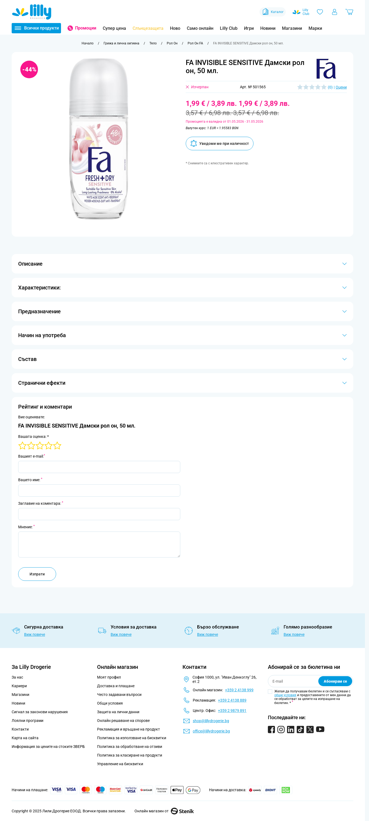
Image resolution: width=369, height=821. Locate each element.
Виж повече (34, 634)
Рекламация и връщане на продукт (129, 729)
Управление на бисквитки (120, 764)
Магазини (292, 28)
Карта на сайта (25, 738)
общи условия (285, 695)
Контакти (20, 729)
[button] (326, 68)
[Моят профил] (335, 12)
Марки (315, 28)
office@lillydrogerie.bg (211, 731)
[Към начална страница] (88, 43)
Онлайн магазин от (164, 811)
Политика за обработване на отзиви (129, 746)
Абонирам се (335, 681)
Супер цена (114, 28)
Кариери (19, 686)
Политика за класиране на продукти (129, 755)
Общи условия (110, 703)
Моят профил (109, 677)
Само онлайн (200, 28)
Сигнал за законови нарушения (40, 712)
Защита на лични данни (118, 712)
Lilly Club (229, 28)
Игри (249, 28)
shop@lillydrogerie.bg (211, 721)
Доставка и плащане (115, 686)
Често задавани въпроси (119, 694)
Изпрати (37, 574)
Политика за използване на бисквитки (131, 738)
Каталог (273, 12)
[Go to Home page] (32, 12)
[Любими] (320, 12)
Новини (267, 28)
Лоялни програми (27, 720)
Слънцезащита (148, 28)
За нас (17, 677)
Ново (175, 28)
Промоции (85, 28)
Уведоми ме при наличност (219, 143)
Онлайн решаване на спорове (123, 720)
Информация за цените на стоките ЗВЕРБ (48, 746)
